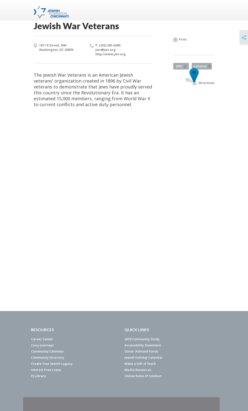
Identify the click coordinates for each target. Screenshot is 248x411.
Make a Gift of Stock (140, 363)
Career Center (42, 339)
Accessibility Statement (142, 345)
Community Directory (47, 357)
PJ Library (38, 376)
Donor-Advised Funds (141, 351)
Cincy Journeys (42, 345)
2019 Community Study (142, 339)
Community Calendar (47, 351)
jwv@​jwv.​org (105, 49)
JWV (181, 66)
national (201, 66)
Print (179, 39)
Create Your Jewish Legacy (52, 363)
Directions (203, 83)
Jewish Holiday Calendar (143, 357)
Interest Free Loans (46, 370)
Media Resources (137, 370)
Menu (209, 10)
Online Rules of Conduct (143, 376)
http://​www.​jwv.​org (110, 54)
